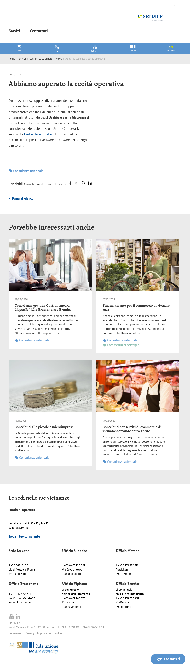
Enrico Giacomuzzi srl (39, 134)
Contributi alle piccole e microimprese (44, 427)
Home (12, 58)
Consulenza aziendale (40, 58)
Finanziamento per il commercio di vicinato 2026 (136, 307)
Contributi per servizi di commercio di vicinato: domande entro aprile (132, 429)
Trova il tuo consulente (24, 536)
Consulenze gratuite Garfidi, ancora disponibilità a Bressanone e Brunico (43, 307)
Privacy (29, 633)
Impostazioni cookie (49, 633)
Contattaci (39, 31)
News (59, 58)
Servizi (14, 31)
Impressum (15, 633)
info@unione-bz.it (93, 627)
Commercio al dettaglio (121, 345)
